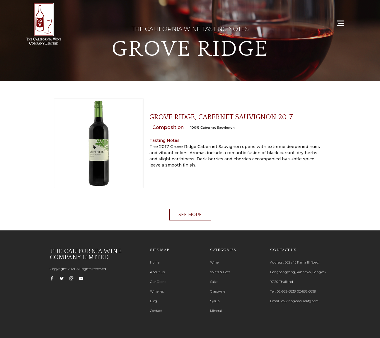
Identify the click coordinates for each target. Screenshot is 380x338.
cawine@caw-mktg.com (299, 301)
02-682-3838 (286, 291)
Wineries (157, 291)
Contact (156, 311)
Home (154, 262)
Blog (153, 301)
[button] (190, 214)
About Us (157, 272)
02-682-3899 (306, 291)
